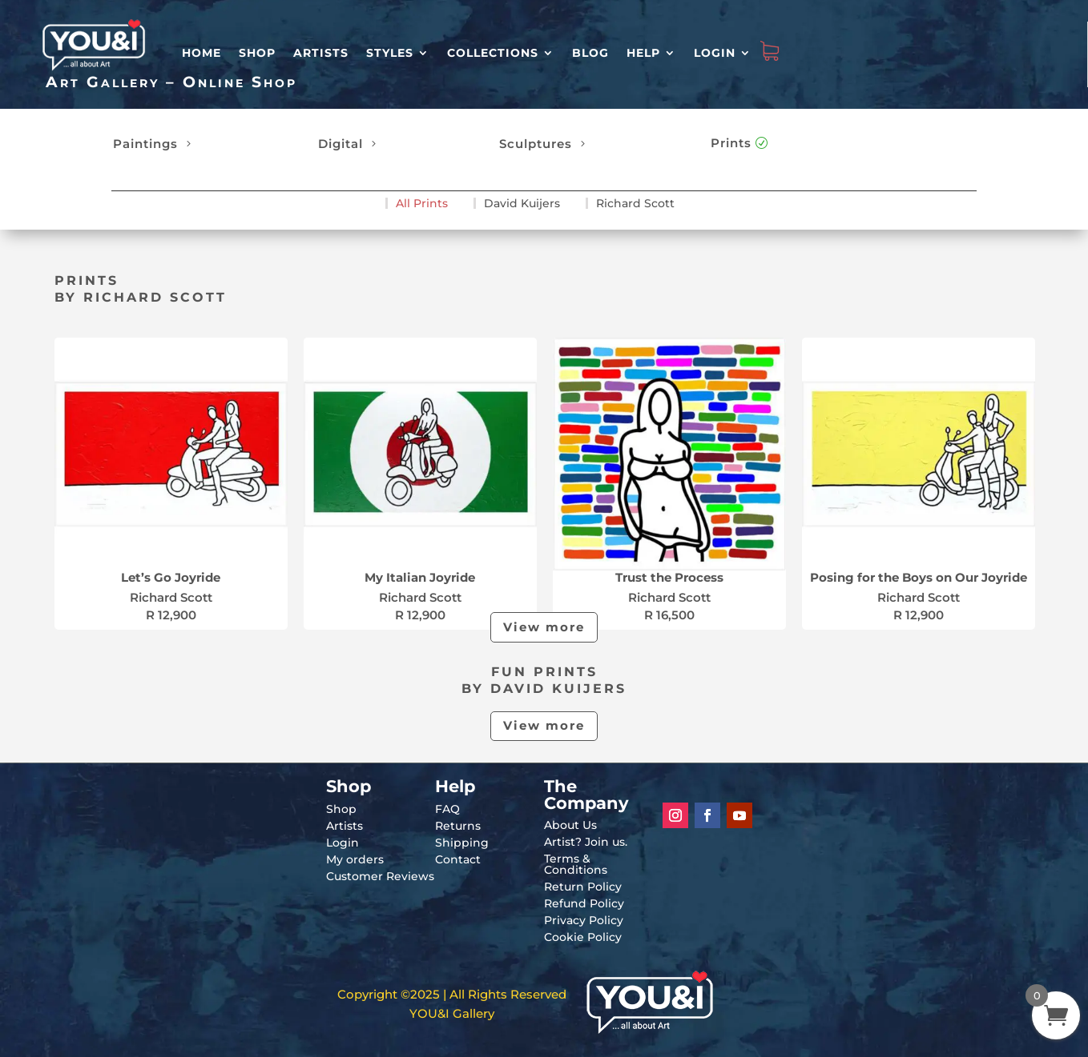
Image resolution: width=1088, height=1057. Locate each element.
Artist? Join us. (585, 842)
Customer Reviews (380, 876)
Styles (389, 53)
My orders (355, 859)
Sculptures (535, 143)
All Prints (422, 203)
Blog (590, 53)
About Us (570, 825)
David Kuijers (522, 203)
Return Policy (583, 886)
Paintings (145, 143)
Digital (340, 143)
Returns (458, 826)
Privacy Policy (583, 920)
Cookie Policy (583, 937)
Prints (731, 142)
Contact (458, 859)
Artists (321, 53)
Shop (257, 53)
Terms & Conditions (575, 864)
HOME (201, 53)
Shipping (462, 842)
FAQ (447, 809)
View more (544, 627)
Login (714, 53)
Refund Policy (584, 903)
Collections (492, 53)
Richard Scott (635, 203)
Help (643, 53)
